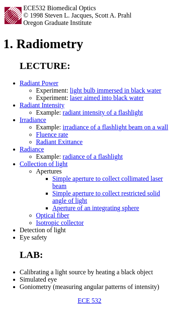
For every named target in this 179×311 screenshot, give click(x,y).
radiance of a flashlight (93, 156)
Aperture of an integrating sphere (95, 207)
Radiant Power (39, 83)
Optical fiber (52, 215)
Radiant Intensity (42, 105)
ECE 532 (89, 300)
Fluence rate (52, 134)
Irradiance (33, 119)
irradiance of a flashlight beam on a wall (115, 127)
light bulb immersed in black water (115, 90)
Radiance (32, 149)
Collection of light (43, 163)
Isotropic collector (60, 222)
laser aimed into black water (106, 97)
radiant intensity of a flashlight (103, 112)
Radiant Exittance (59, 141)
